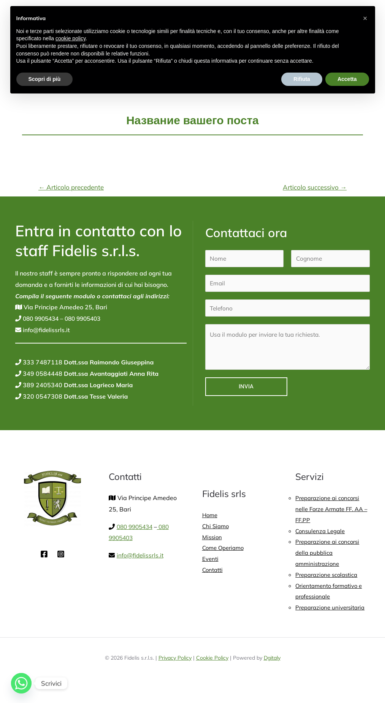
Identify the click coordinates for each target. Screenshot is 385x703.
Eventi (211, 560)
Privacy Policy (175, 673)
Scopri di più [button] (45, 79)
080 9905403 (87, 318)
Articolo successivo (315, 187)
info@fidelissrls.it (46, 330)
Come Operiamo (225, 549)
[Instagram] (61, 554)
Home (210, 515)
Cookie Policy (212, 673)
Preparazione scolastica (329, 577)
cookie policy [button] (70, 38)
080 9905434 (41, 318)
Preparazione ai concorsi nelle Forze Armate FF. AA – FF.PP (332, 509)
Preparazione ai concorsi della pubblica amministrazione (330, 554)
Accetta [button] (347, 79)
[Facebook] (44, 554)
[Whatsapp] (21, 683)
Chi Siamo (216, 526)
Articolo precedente (71, 187)
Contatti (213, 571)
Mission (212, 537)
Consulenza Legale (322, 531)
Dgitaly (272, 673)
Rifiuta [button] (301, 79)
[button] (365, 18)
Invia (246, 386)
